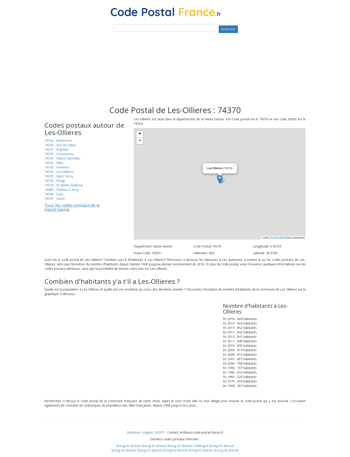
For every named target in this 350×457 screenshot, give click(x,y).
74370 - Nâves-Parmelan (62, 158)
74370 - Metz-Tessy (58, 176)
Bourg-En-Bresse (128, 446)
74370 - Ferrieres (56, 167)
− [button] (139, 140)
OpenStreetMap (282, 237)
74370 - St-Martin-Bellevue (63, 185)
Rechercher (228, 29)
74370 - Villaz (53, 163)
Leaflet (265, 237)
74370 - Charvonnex (58, 154)
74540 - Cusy (53, 194)
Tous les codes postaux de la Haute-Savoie (72, 207)
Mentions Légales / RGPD (145, 432)
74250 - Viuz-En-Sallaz (60, 145)
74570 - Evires (54, 198)
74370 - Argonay (56, 149)
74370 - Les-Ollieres (58, 172)
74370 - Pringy (54, 181)
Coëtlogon (200, 446)
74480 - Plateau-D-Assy (61, 189)
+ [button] (139, 134)
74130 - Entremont (58, 140)
